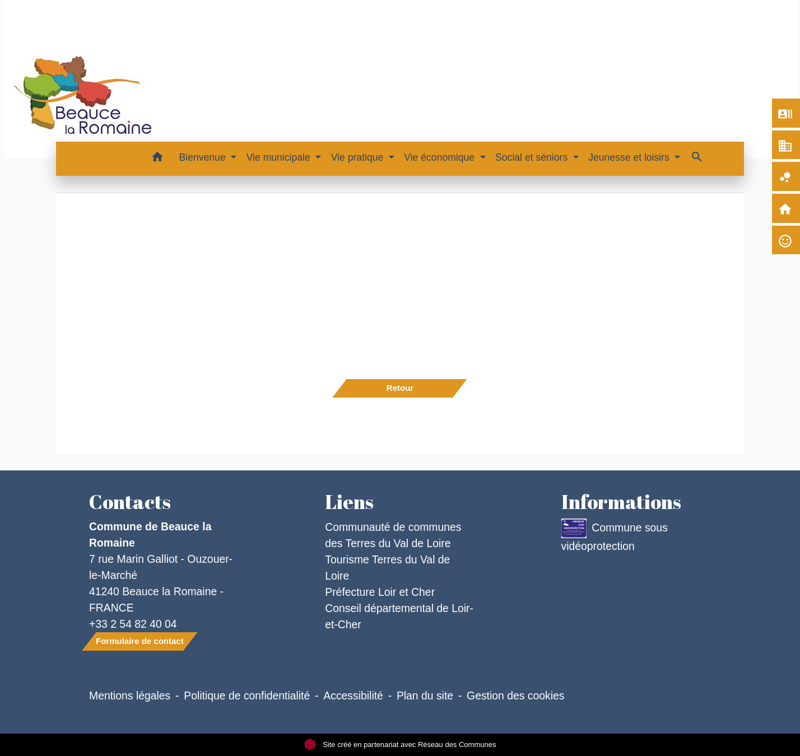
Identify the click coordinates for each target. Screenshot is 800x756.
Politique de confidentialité (247, 695)
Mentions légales (129, 695)
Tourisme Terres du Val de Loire (387, 567)
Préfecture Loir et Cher (380, 592)
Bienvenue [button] (204, 157)
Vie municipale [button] (279, 157)
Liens (349, 502)
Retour (400, 388)
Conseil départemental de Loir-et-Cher (399, 616)
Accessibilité (353, 695)
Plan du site (425, 695)
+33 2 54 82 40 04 (133, 624)
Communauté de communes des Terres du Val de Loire (393, 535)
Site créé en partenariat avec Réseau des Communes (400, 744)
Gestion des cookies (515, 695)
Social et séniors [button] (532, 157)
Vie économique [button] (440, 157)
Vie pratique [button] (358, 157)
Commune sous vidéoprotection (614, 535)
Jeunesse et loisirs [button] (630, 157)
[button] (157, 159)
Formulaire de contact (140, 641)
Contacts (130, 502)
